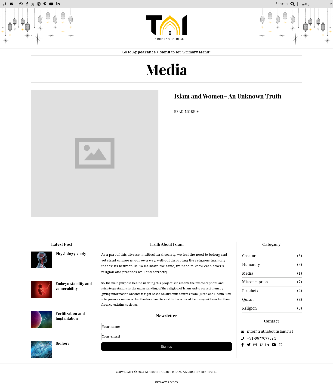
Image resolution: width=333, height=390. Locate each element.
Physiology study (71, 253)
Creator (249, 255)
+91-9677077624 (261, 338)
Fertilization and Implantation (70, 316)
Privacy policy (166, 382)
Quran (247, 299)
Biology (62, 343)
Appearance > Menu (151, 52)
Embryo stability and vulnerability (74, 286)
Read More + (186, 111)
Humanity (251, 264)
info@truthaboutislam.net (269, 331)
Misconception (255, 281)
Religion (249, 308)
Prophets (250, 290)
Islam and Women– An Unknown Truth (227, 96)
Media (247, 273)
